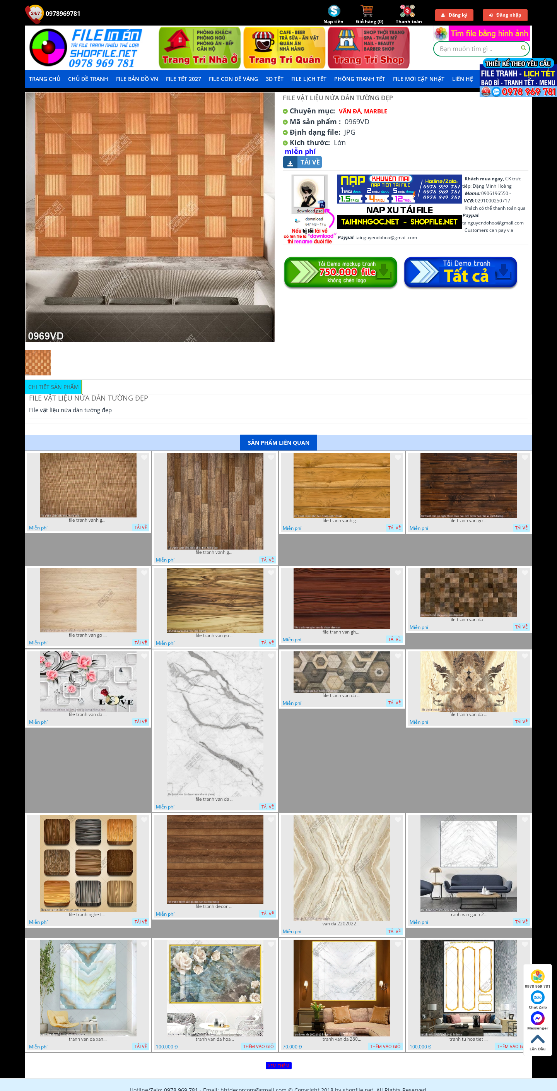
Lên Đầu (538, 1042)
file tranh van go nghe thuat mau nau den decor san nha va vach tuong (468, 520)
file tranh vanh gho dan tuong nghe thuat (342, 520)
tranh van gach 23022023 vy (468, 914)
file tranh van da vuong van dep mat (468, 619)
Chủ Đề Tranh (88, 78)
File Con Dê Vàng (233, 78)
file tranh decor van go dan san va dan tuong (215, 906)
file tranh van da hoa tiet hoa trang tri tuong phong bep (88, 714)
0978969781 (52, 13)
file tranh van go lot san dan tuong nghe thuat (88, 635)
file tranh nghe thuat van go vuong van (88, 914)
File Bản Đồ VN (137, 78)
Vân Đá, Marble (363, 111)
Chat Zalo (538, 1000)
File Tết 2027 (183, 78)
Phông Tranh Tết (359, 78)
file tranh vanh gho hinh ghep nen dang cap (215, 552)
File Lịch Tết (308, 78)
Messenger (537, 1021)
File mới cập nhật (418, 78)
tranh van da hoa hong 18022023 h (215, 1039)
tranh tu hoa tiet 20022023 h (468, 1039)
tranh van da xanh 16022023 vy (88, 1039)
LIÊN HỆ (462, 78)
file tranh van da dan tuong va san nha (342, 695)
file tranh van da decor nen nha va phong (215, 799)
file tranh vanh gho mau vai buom (88, 520)
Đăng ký (454, 15)
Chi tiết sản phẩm (53, 386)
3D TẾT (275, 78)
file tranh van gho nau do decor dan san (342, 632)
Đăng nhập (505, 15)
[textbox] (481, 49)
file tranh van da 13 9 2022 (468, 714)
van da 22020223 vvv (342, 924)
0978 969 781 (537, 979)
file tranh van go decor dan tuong (215, 635)
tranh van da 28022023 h (342, 1039)
